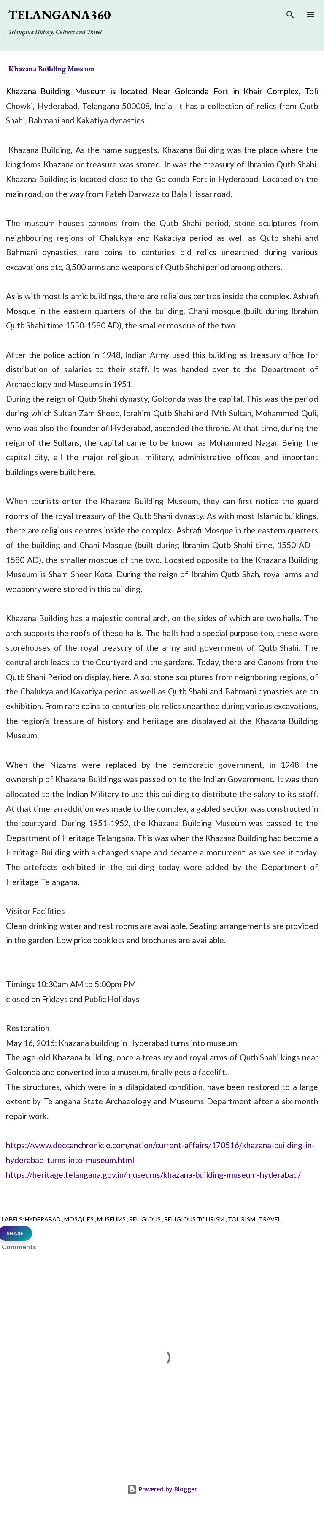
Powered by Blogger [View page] (162, 1489)
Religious (145, 1219)
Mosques (79, 1219)
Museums (112, 1219)
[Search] (290, 16)
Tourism (242, 1219)
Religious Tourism (195, 1219)
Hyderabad (43, 1219)
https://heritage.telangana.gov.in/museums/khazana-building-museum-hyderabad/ (153, 1175)
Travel (270, 1219)
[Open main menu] (310, 14)
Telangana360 (59, 14)
